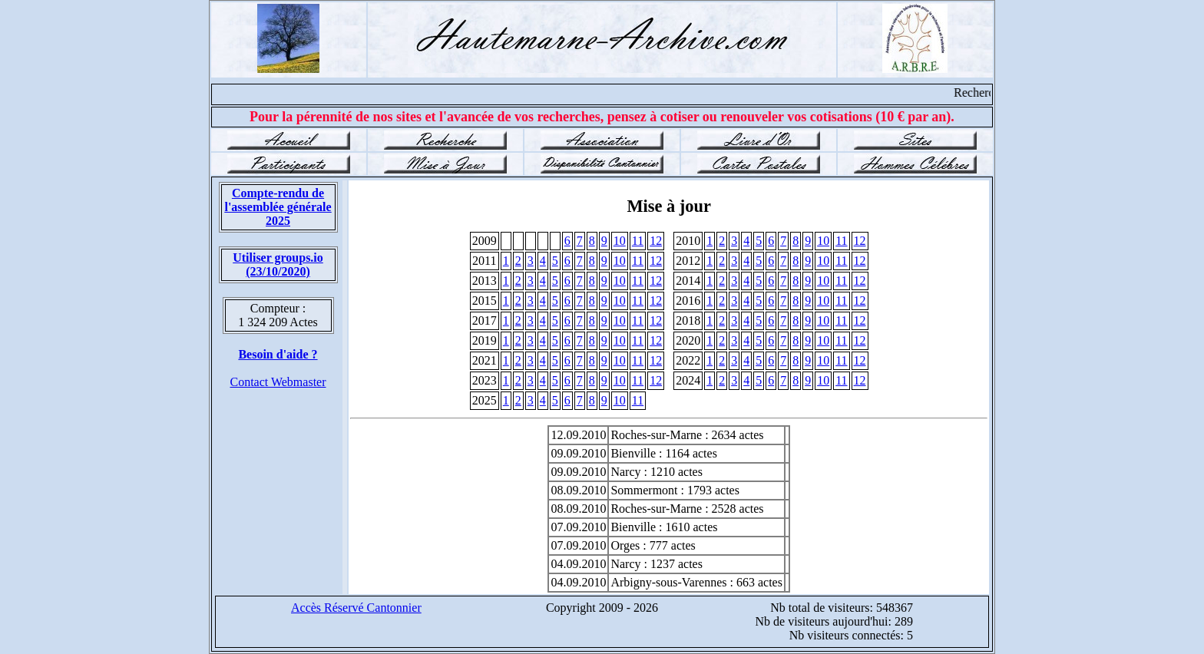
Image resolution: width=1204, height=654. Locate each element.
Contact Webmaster (278, 381)
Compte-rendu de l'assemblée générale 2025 (277, 207)
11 (637, 240)
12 (656, 240)
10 (620, 240)
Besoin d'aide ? (277, 354)
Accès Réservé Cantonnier (356, 607)
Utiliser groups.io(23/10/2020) (278, 264)
